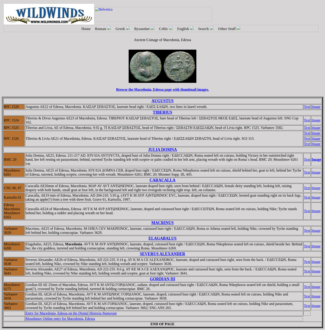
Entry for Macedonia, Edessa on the (71, 313)
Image (315, 107)
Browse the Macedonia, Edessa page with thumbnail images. (162, 89)
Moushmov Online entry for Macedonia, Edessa (60, 319)
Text (307, 107)
